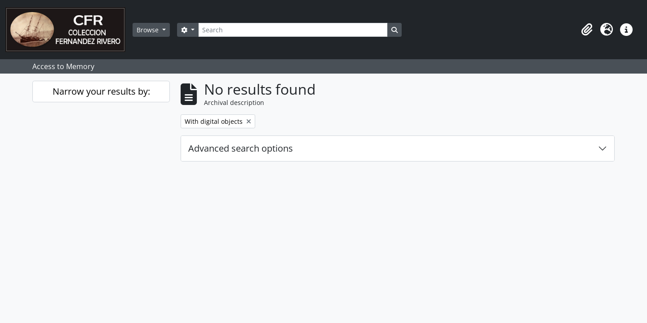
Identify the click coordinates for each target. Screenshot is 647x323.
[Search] (293, 30)
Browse (148, 30)
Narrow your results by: (101, 91)
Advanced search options (240, 148)
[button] (587, 29)
